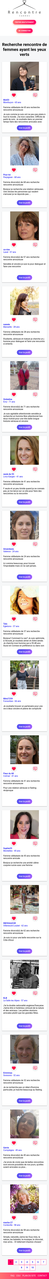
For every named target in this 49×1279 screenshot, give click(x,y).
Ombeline (7, 399)
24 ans (15, 551)
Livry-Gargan (9, 476)
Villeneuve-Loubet (11, 925)
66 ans (18, 701)
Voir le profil (24, 128)
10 (32, 1267)
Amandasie (8, 549)
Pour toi (7, 174)
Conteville (7, 1225)
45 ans (17, 851)
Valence (7, 551)
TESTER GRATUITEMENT (24, 22)
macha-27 (8, 1222)
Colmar (6, 776)
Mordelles (7, 851)
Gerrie (6, 1147)
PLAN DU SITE (29, 1275)
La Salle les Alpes (11, 1000)
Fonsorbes (8, 701)
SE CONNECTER (24, 31)
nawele (6, 324)
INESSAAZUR (9, 923)
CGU (18, 1275)
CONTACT (42, 1275)
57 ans (13, 252)
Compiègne (8, 1150)
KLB (5, 998)
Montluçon (8, 102)
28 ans (16, 327)
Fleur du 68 (8, 773)
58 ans (17, 1225)
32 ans (16, 1075)
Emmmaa (7, 1073)
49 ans (19, 1150)
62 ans (24, 925)
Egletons (7, 626)
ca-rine (6, 249)
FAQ (12, 1275)
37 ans (16, 626)
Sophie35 (7, 848)
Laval (5, 252)
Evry (5, 402)
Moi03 (6, 100)
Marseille (7, 327)
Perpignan (8, 177)
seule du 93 (8, 474)
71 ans (12, 402)
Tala (5, 624)
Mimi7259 (8, 698)
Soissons (7, 1075)
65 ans (18, 102)
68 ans (17, 177)
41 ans (20, 476)
